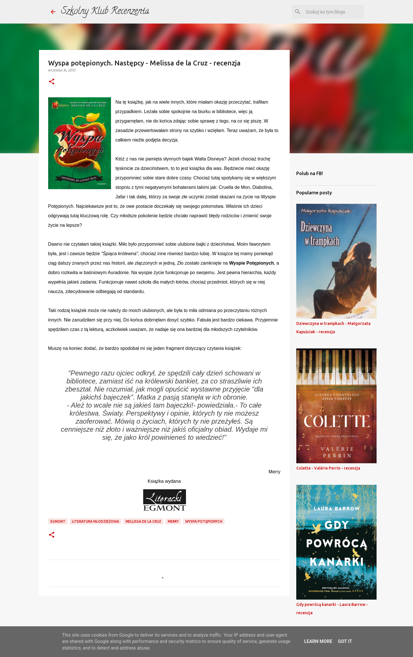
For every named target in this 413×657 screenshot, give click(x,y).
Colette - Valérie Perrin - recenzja (328, 468)
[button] (51, 82)
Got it (345, 641)
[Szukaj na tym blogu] (333, 12)
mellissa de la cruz (143, 521)
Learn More (318, 641)
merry (173, 521)
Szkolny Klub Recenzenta (105, 12)
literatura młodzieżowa (95, 521)
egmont (57, 521)
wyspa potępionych (203, 521)
